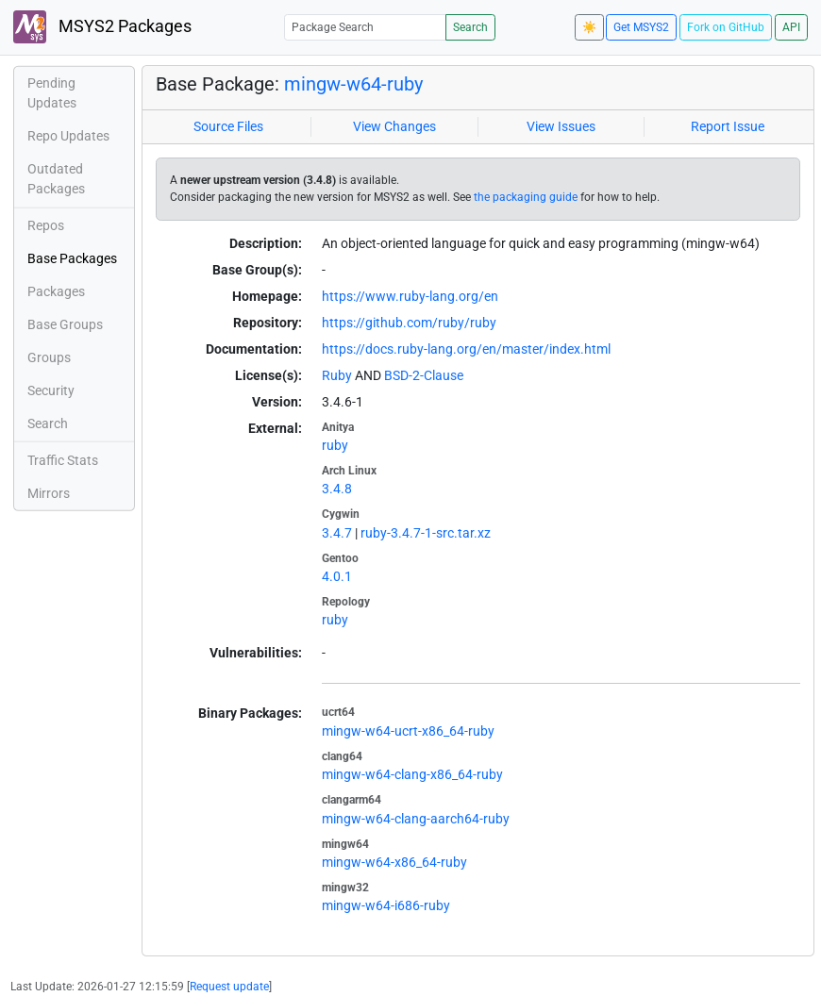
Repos (45, 225)
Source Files (228, 126)
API (791, 27)
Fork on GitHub (725, 27)
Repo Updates (68, 135)
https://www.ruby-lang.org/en (410, 296)
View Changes (394, 126)
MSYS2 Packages (102, 26)
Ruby (337, 375)
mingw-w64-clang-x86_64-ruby (412, 774)
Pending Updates (51, 92)
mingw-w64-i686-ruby (386, 905)
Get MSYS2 (641, 27)
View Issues (561, 126)
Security (51, 390)
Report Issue (727, 126)
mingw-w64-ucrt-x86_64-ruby (408, 731)
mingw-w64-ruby (353, 84)
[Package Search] (365, 27)
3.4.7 (337, 532)
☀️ (589, 27)
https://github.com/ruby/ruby (409, 322)
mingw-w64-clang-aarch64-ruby (416, 818)
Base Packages (72, 258)
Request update (229, 986)
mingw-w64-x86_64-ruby (394, 862)
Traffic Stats (62, 460)
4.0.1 (337, 576)
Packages (56, 291)
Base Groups (65, 324)
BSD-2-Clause (423, 375)
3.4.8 (337, 488)
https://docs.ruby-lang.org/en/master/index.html (466, 349)
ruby (335, 445)
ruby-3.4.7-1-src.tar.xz (425, 532)
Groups (49, 357)
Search (470, 27)
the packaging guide (526, 197)
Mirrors (48, 493)
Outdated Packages (56, 178)
